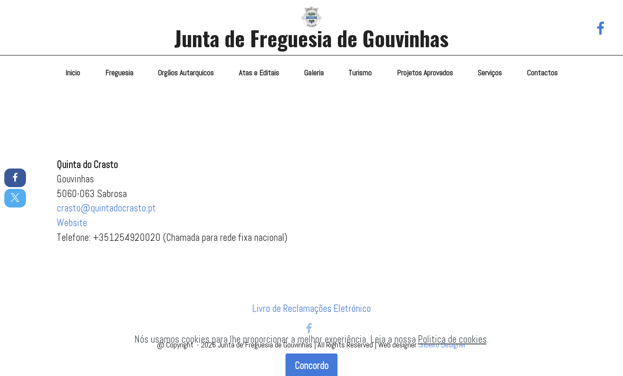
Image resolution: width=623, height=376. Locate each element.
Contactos (542, 73)
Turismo (360, 73)
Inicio (72, 73)
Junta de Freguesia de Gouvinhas (311, 38)
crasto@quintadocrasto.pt (106, 208)
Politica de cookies (452, 352)
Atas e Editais (259, 73)
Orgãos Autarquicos (186, 73)
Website (72, 223)
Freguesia (119, 73)
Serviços (490, 73)
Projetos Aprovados (425, 73)
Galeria (314, 73)
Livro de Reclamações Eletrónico (311, 308)
